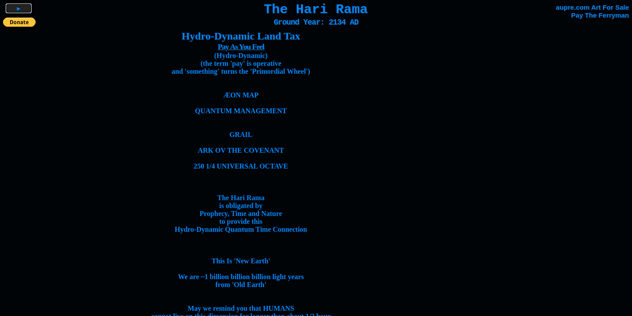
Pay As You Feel (241, 46)
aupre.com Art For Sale (592, 7)
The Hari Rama (316, 9)
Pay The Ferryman (600, 15)
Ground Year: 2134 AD (316, 22)
